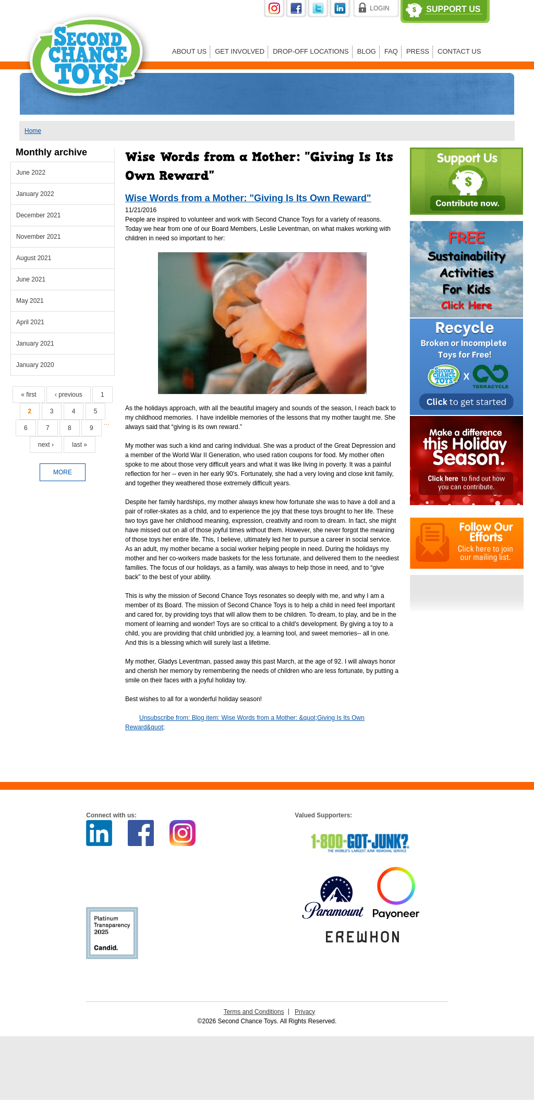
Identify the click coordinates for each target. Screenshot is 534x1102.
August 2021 (33, 258)
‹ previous (68, 394)
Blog (366, 51)
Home (33, 130)
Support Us (453, 9)
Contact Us (459, 51)
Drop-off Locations (311, 51)
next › (46, 444)
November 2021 (38, 236)
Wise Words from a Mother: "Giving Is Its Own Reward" (248, 198)
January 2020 (35, 365)
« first (28, 394)
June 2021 (30, 279)
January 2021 (35, 343)
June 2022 (30, 172)
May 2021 (30, 300)
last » (79, 444)
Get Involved (239, 51)
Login (379, 8)
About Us (189, 51)
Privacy (305, 1012)
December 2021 (38, 215)
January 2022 (35, 194)
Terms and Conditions (254, 1012)
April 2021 (30, 322)
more (62, 472)
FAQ (391, 51)
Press (417, 51)
